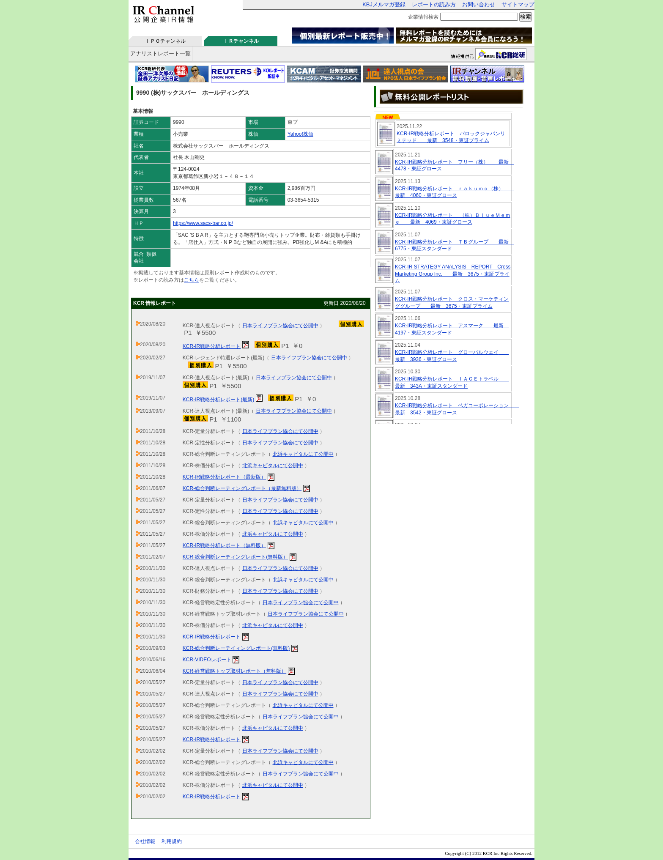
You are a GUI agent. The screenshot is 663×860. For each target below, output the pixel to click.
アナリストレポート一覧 (160, 53)
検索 (525, 17)
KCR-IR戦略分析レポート (212, 346)
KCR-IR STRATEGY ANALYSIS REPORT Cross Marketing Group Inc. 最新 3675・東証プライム (453, 274)
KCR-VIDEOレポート (207, 660)
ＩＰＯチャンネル (165, 41)
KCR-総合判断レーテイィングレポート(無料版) (236, 648)
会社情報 (145, 841)
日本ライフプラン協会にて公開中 (280, 326)
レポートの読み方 (434, 4)
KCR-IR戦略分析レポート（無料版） (224, 545)
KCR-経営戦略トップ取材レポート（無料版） (234, 671)
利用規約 (172, 841)
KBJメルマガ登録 (383, 4)
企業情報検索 (423, 17)
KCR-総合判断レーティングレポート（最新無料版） (242, 488)
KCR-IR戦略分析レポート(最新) (218, 400)
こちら (191, 280)
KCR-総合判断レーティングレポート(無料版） (235, 557)
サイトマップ (517, 4)
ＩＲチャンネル (241, 41)
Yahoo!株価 (300, 134)
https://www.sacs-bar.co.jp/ (203, 223)
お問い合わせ (478, 4)
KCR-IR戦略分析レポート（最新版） (224, 477)
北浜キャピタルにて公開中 (303, 454)
